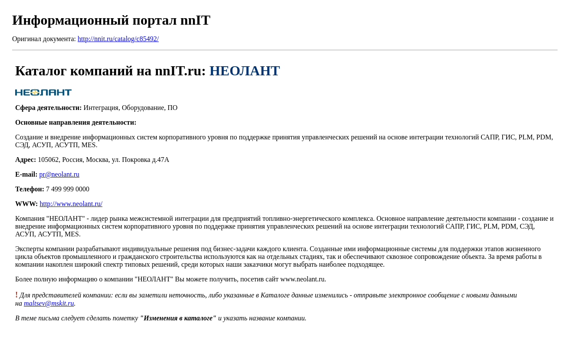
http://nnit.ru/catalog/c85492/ (118, 38)
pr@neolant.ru (59, 174)
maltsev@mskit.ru (49, 303)
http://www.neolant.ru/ (70, 203)
